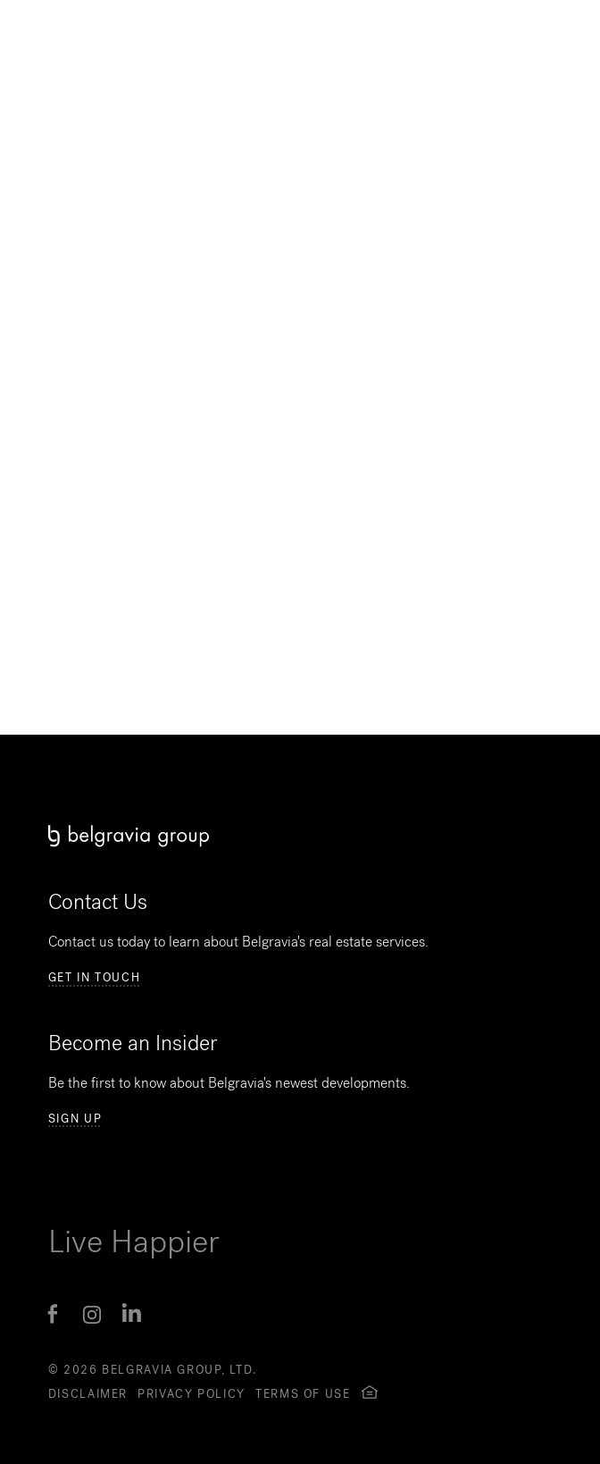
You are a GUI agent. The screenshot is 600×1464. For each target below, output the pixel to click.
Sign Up (75, 1119)
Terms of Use (303, 1393)
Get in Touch (94, 978)
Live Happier (134, 1241)
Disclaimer (88, 1393)
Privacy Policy (192, 1393)
